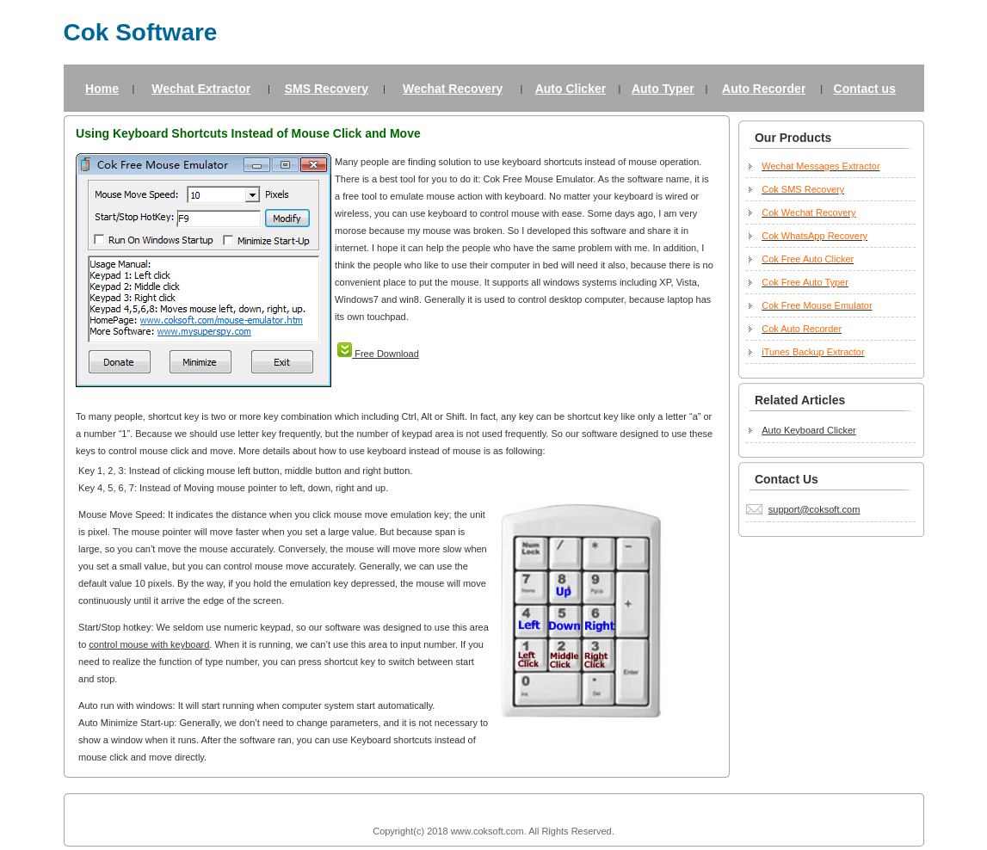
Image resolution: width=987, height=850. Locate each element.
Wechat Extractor (200, 88)
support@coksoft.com (814, 509)
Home (102, 88)
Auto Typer (663, 88)
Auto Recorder (763, 88)
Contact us (865, 88)
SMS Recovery (326, 88)
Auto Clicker (570, 88)
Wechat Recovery (453, 88)
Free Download (378, 353)
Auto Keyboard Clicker (808, 430)
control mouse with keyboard (149, 644)
